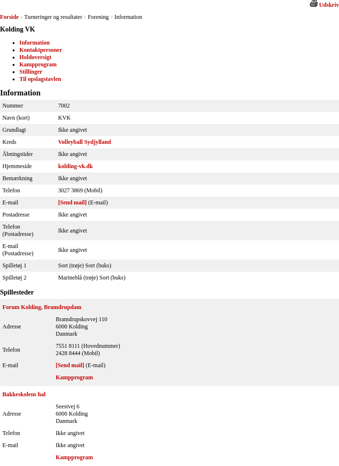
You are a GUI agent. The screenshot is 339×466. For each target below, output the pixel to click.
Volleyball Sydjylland (84, 142)
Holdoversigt (35, 57)
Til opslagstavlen (40, 79)
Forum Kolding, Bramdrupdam (41, 307)
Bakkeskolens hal (24, 394)
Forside (9, 17)
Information (34, 42)
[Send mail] (72, 202)
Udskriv (329, 4)
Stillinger (30, 71)
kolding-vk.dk (75, 166)
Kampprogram (38, 64)
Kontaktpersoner (40, 50)
